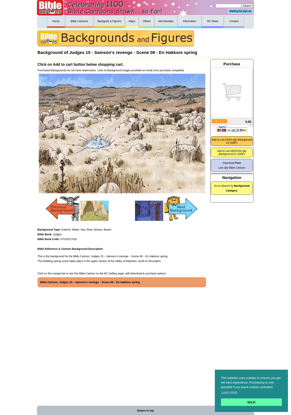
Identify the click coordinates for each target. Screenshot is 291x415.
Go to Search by (232, 188)
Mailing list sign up (240, 11)
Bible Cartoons (79, 21)
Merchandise (165, 21)
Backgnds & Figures (109, 21)
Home (55, 21)
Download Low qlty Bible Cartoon (231, 165)
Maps (132, 21)
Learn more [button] (229, 392)
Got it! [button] (251, 402)
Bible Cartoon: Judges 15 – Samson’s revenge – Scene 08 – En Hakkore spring (90, 282)
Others (147, 21)
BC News (212, 21)
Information (189, 21)
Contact (233, 21)
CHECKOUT (219, 121)
